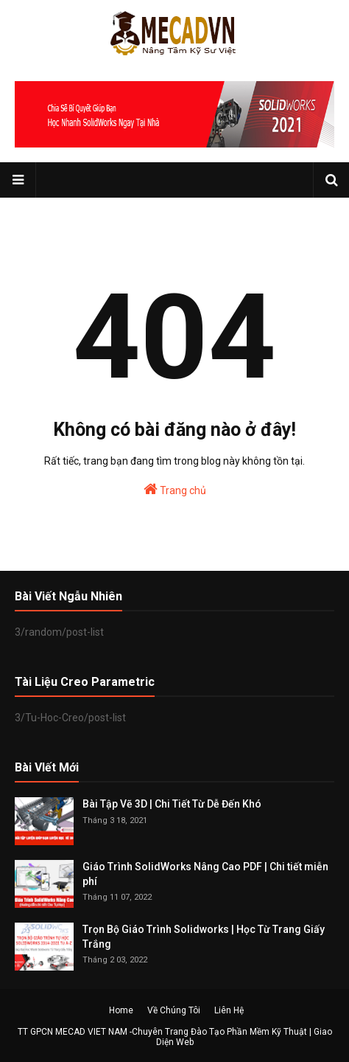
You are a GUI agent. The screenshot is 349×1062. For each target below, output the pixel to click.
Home (121, 1010)
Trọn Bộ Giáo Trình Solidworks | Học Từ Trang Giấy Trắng (203, 936)
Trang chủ (175, 489)
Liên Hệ (229, 1010)
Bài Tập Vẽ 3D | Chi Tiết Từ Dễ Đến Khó (171, 804)
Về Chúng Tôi (173, 1010)
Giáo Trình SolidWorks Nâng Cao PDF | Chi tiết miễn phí (205, 874)
